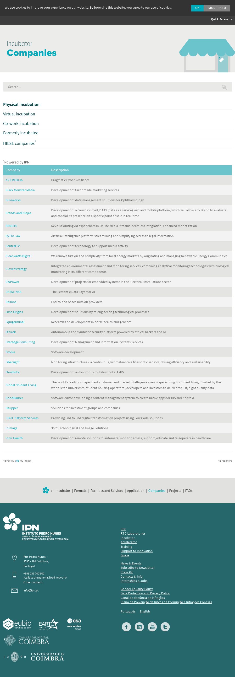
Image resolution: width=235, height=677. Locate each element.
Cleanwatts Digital (18, 256)
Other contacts (33, 582)
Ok (197, 8)
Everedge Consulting (20, 342)
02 (21, 461)
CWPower (12, 282)
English (145, 611)
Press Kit (127, 572)
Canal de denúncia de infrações (143, 598)
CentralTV (13, 246)
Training (126, 546)
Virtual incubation (19, 114)
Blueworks (13, 200)
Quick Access (221, 19)
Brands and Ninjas (18, 213)
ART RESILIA (14, 180)
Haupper (12, 408)
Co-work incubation (21, 123)
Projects (175, 490)
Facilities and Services (106, 490)
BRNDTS (11, 226)
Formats (80, 490)
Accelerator (129, 542)
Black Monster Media (20, 190)
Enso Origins (14, 312)
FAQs (188, 490)
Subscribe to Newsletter (138, 567)
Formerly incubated (21, 133)
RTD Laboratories (133, 533)
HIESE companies (19, 143)
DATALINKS (13, 292)
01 (17, 461)
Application (135, 490)
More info (217, 8)
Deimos (11, 302)
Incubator (63, 490)
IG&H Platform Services (22, 418)
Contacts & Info (132, 576)
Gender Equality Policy (137, 589)
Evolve (10, 352)
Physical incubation (21, 104)
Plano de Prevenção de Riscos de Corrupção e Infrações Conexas (166, 602)
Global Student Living (21, 385)
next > (28, 461)
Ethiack (11, 332)
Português (128, 611)
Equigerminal (15, 322)
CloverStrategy (16, 269)
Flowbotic (13, 372)
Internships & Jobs (134, 581)
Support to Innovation (137, 551)
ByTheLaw (13, 236)
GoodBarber (14, 398)
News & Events (131, 563)
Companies (156, 490)
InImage (11, 428)
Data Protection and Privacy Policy (145, 593)
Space (125, 555)
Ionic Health (14, 438)
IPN (123, 529)
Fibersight (13, 362)
